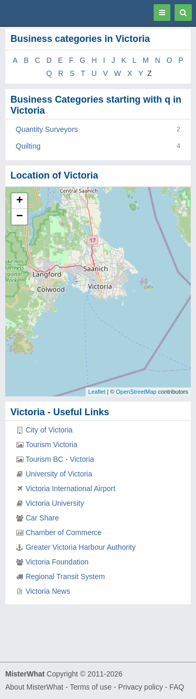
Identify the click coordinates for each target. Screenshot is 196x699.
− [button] (19, 217)
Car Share (42, 518)
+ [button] (19, 201)
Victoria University (55, 503)
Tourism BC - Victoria (60, 459)
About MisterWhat (34, 687)
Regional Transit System (65, 576)
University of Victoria (59, 474)
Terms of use (90, 687)
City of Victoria (49, 430)
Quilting (28, 146)
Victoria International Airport (71, 488)
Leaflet (97, 392)
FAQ (176, 687)
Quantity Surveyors (47, 129)
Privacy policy (140, 687)
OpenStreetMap (136, 392)
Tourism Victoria (51, 444)
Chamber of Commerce (64, 532)
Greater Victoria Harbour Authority (81, 547)
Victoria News (48, 591)
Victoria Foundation (57, 562)
